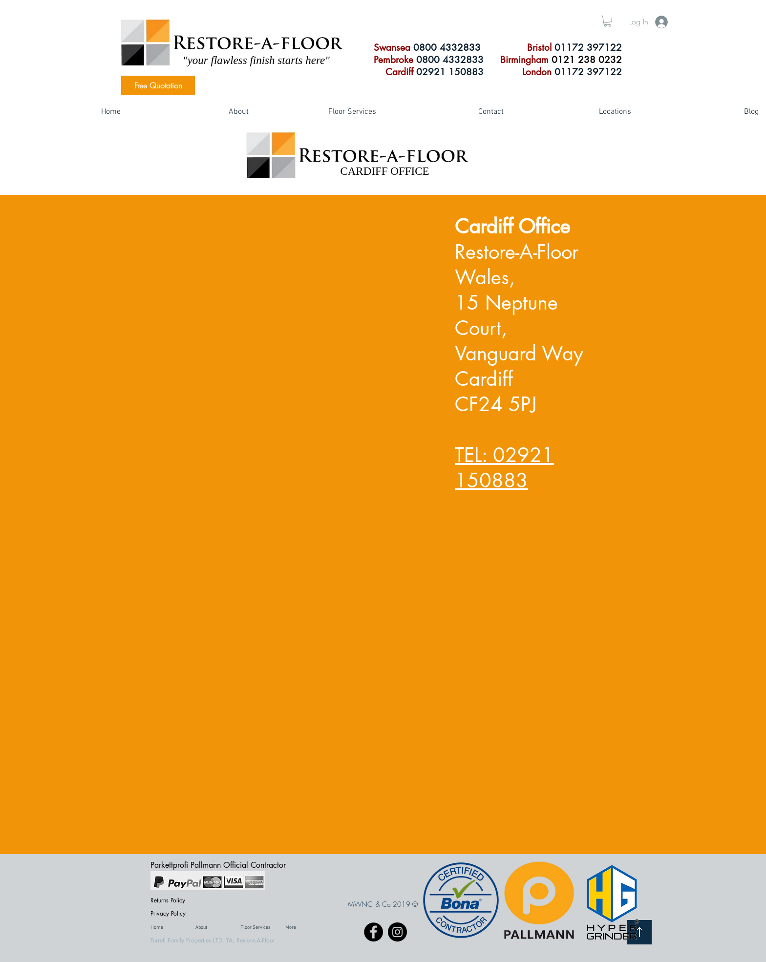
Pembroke (393, 60)
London (537, 72)
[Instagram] (397, 931)
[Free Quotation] (158, 85)
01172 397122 (588, 48)
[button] (607, 21)
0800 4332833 (447, 48)
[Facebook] (373, 931)
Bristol (540, 48)
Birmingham (526, 60)
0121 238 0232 (587, 60)
